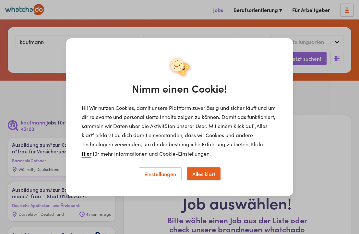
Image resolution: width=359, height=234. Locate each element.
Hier (86, 153)
